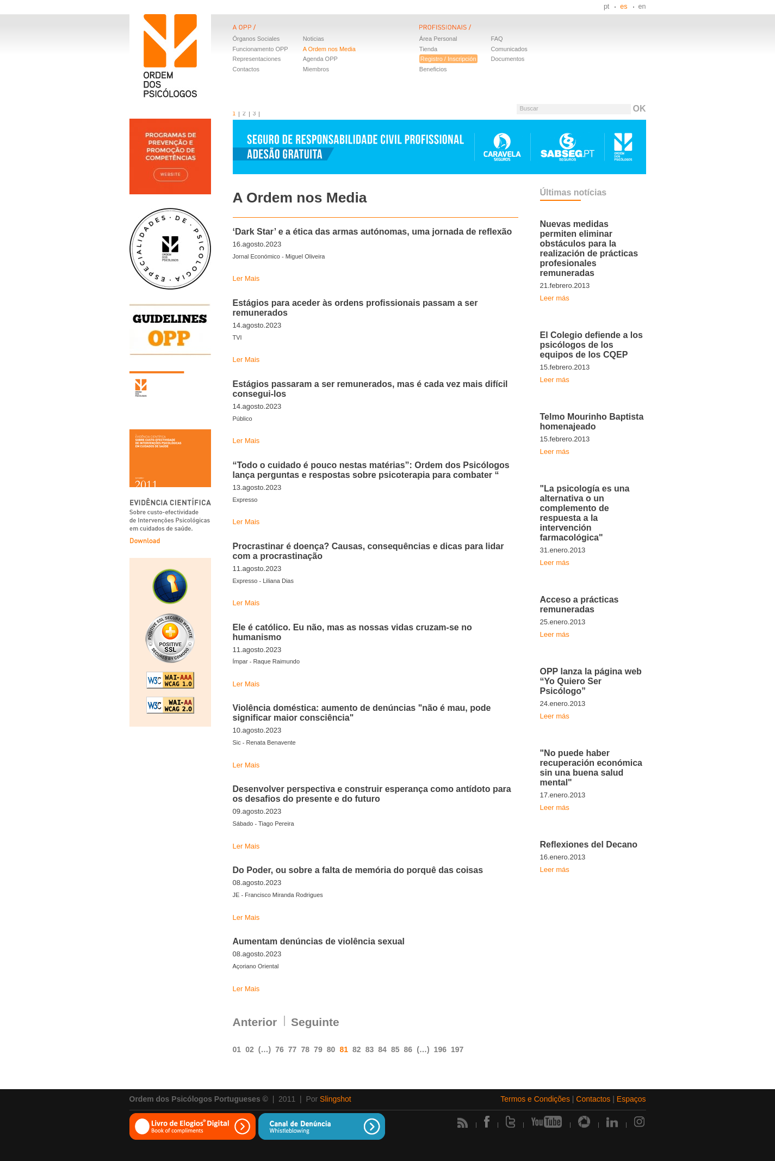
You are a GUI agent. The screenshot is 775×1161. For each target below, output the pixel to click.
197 (457, 1049)
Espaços (631, 1099)
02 (249, 1049)
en (642, 6)
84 (382, 1049)
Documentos (508, 59)
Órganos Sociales (256, 38)
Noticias (313, 38)
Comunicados (509, 49)
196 (440, 1049)
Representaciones (257, 59)
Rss (462, 1122)
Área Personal (438, 38)
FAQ (497, 38)
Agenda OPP (320, 59)
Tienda (428, 49)
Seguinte (315, 1022)
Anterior (255, 1022)
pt (606, 6)
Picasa (584, 1122)
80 (331, 1049)
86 (408, 1049)
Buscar (528, 108)
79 (318, 1049)
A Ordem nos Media (329, 49)
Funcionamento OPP (260, 49)
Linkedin (612, 1122)
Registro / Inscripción (448, 59)
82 (356, 1049)
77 (292, 1049)
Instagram (640, 1122)
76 (279, 1049)
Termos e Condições (535, 1099)
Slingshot (335, 1099)
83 (369, 1049)
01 (237, 1049)
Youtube (546, 1122)
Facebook (486, 1122)
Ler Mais (246, 278)
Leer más (554, 298)
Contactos (246, 69)
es (623, 6)
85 (395, 1049)
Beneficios (433, 69)
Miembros (316, 69)
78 (305, 1049)
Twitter (510, 1122)
